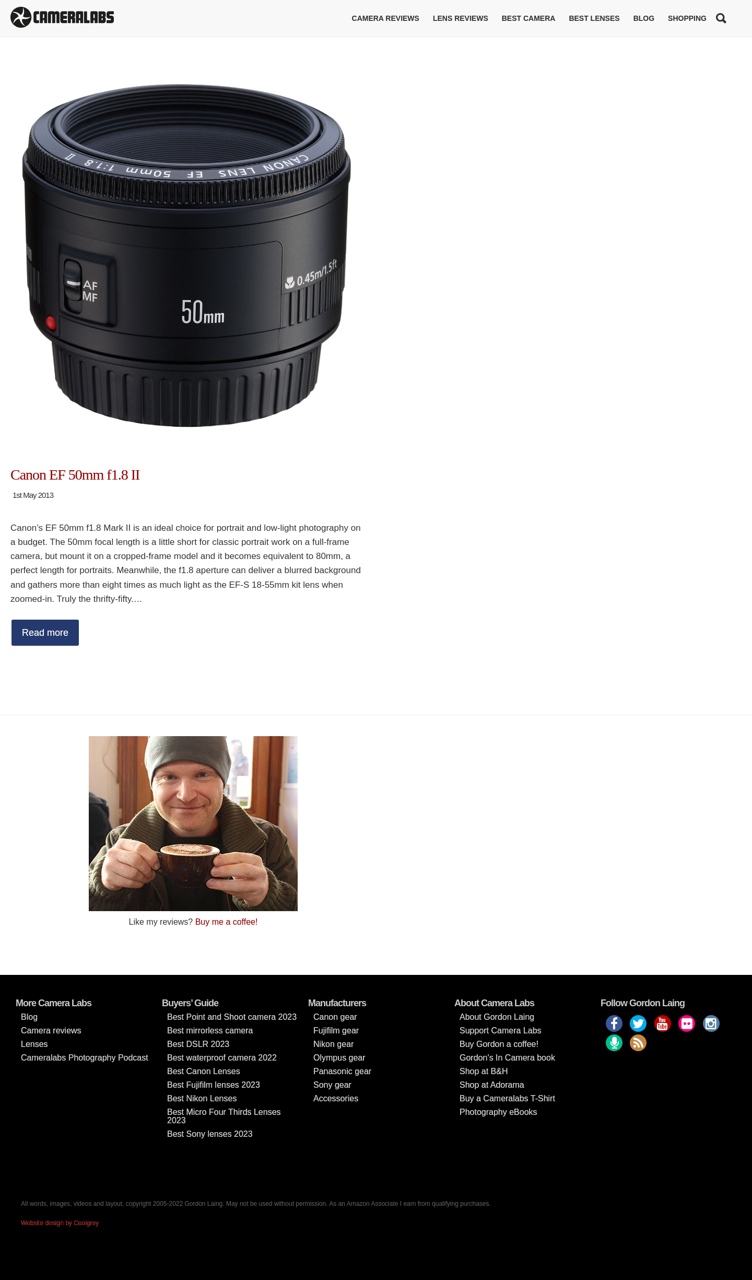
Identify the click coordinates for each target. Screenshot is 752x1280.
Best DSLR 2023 (198, 1044)
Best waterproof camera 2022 (222, 1057)
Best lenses (594, 18)
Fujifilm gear (336, 1030)
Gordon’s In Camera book (507, 1057)
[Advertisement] (558, 809)
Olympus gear (339, 1057)
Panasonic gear (342, 1071)
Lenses (34, 1044)
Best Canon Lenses (203, 1071)
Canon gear (335, 1017)
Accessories (335, 1098)
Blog (643, 18)
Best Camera (529, 18)
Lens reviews (460, 18)
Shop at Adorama (492, 1084)
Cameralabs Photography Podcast (84, 1057)
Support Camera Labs (501, 1030)
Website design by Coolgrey (60, 1223)
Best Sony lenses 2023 (210, 1134)
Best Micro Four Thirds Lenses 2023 (224, 1116)
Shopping (687, 18)
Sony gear (332, 1084)
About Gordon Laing (497, 1017)
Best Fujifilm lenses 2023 (213, 1084)
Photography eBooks (498, 1112)
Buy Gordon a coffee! (499, 1044)
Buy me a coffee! (226, 921)
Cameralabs (62, 18)
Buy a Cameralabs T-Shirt (507, 1098)
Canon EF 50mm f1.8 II (74, 475)
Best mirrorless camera (210, 1030)
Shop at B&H (484, 1071)
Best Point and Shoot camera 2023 (232, 1017)
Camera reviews (385, 18)
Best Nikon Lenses (202, 1098)
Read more (45, 632)
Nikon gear (333, 1044)
